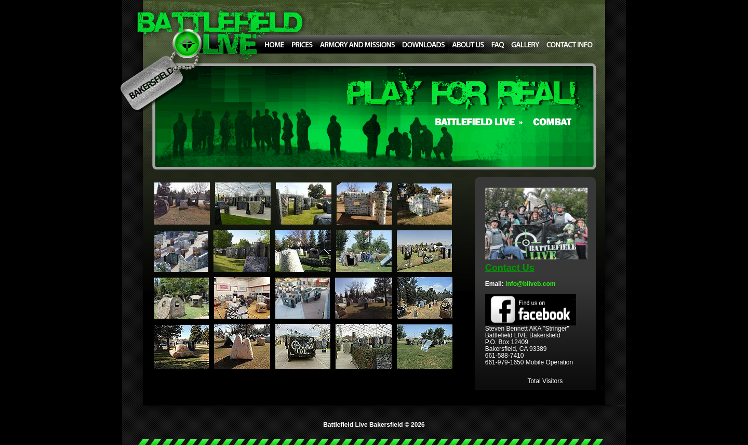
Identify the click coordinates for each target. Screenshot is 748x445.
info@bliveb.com (530, 283)
